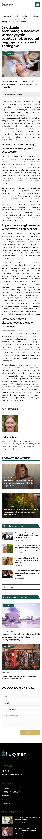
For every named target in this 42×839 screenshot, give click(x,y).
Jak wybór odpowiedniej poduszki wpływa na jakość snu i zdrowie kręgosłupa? (19, 483)
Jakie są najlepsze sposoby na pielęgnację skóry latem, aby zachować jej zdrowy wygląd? (27, 547)
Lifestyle (8, 54)
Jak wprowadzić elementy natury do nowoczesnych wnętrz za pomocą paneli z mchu (21, 512)
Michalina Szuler (9, 82)
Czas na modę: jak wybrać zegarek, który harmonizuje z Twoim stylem (27, 535)
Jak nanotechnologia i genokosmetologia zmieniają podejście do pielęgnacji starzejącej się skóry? (21, 637)
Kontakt (5, 771)
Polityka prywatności (12, 775)
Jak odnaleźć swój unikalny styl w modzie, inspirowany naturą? (26, 560)
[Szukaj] (4, 587)
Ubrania (5, 788)
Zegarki (5, 796)
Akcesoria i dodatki (11, 792)
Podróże (6, 800)
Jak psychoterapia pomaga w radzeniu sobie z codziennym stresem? (27, 573)
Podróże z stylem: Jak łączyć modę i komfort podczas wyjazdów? (27, 830)
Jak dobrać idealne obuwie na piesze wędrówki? (27, 818)
